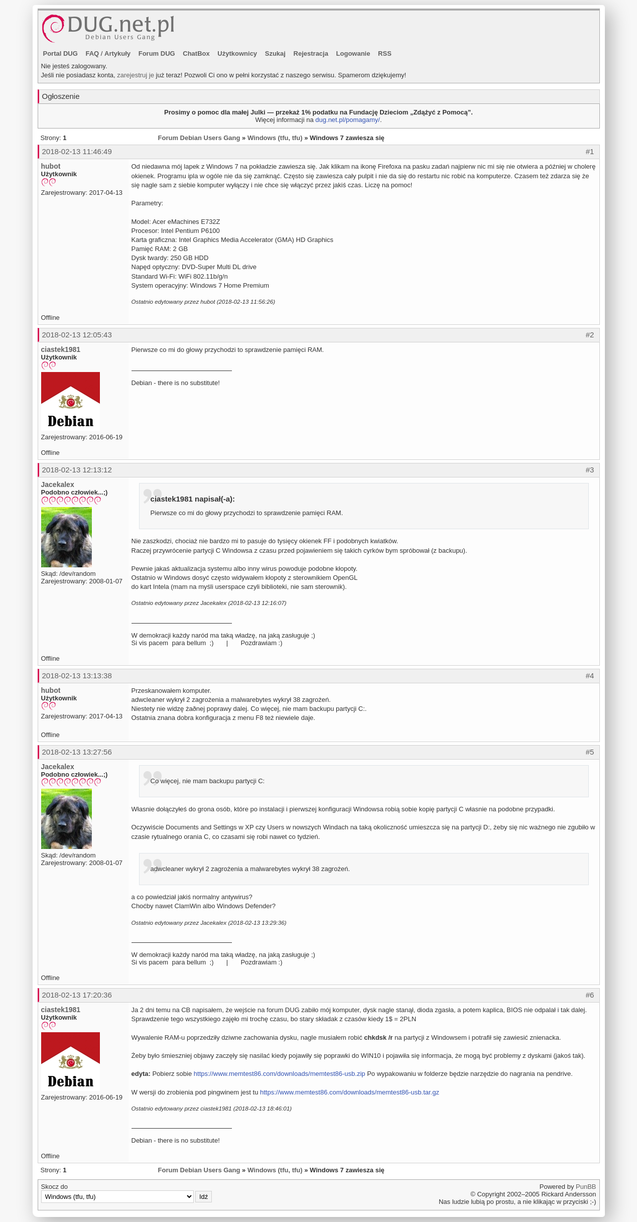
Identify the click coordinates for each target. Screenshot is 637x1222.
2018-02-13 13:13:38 (77, 675)
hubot (51, 166)
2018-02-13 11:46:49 (77, 151)
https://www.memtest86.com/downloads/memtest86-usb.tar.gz (349, 1092)
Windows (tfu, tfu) (275, 138)
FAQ (92, 53)
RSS (385, 53)
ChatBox (196, 53)
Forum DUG (157, 53)
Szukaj (275, 53)
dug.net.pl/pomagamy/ (347, 120)
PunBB (586, 1186)
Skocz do (126, 1193)
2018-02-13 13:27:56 (77, 752)
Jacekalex (57, 484)
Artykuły (117, 53)
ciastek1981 (61, 349)
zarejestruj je (135, 75)
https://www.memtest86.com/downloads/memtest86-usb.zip (279, 1073)
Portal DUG (60, 53)
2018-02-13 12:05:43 (77, 334)
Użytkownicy (237, 53)
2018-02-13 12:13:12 (77, 469)
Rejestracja (311, 53)
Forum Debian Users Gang (199, 138)
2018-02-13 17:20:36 (77, 995)
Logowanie (353, 53)
